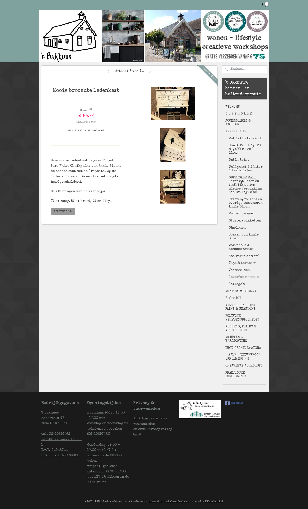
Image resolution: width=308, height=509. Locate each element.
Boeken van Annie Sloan (244, 236)
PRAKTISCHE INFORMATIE (235, 374)
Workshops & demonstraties (241, 247)
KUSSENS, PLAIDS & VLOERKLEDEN (240, 328)
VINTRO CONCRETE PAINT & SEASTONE (240, 307)
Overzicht (63, 211)
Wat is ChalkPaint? (245, 138)
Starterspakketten (245, 221)
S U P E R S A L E (238, 114)
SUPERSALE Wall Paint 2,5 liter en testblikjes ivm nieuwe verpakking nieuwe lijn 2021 (245, 185)
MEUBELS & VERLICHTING (236, 339)
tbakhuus (234, 402)
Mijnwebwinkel (214, 501)
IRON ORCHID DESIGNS (243, 348)
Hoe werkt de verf (244, 256)
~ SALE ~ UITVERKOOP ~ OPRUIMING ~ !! (244, 357)
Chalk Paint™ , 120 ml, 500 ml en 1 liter (245, 149)
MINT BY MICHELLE (240, 291)
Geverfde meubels (244, 277)
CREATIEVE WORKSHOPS (244, 366)
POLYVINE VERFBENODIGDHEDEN (242, 318)
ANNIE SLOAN (235, 131)
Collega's (237, 284)
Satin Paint (239, 160)
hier (146, 418)
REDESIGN (233, 298)
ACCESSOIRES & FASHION (238, 122)
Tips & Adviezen (242, 263)
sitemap (153, 501)
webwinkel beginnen (177, 501)
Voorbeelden (239, 270)
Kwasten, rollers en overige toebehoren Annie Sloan (246, 203)
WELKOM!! (232, 107)
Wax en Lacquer (242, 213)
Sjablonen (237, 228)
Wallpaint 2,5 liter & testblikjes (245, 169)
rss (161, 501)
